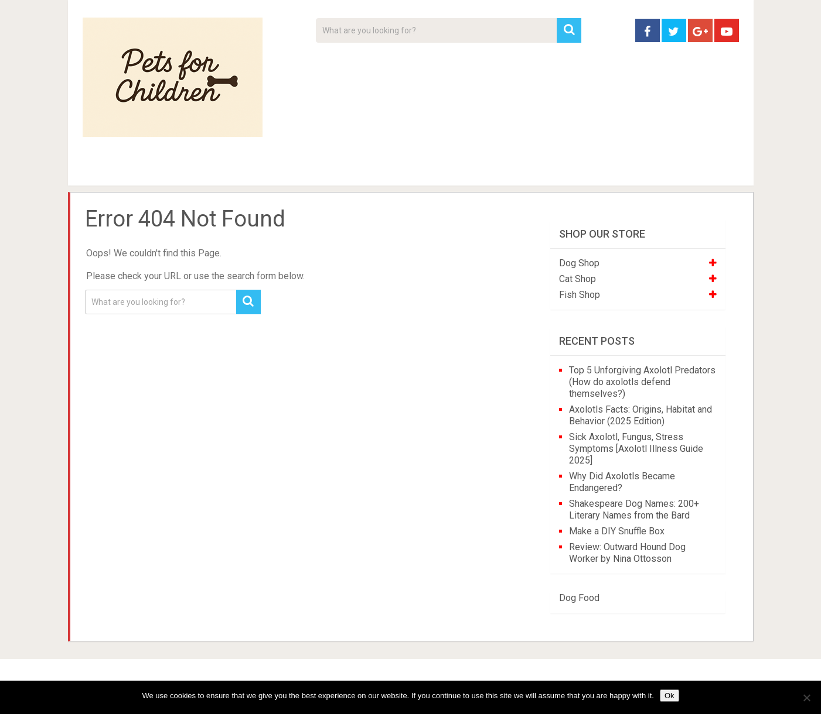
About (373, 169)
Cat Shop (577, 278)
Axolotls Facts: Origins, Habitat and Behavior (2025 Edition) (640, 415)
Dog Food (579, 597)
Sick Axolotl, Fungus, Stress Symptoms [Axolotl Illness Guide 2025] (636, 448)
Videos (310, 169)
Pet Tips (173, 169)
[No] (806, 697)
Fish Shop (579, 294)
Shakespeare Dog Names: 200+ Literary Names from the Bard (634, 509)
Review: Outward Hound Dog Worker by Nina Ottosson (627, 552)
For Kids (243, 169)
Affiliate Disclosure (466, 169)
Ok (669, 695)
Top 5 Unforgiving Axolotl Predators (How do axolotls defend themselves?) (642, 382)
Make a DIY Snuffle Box (617, 531)
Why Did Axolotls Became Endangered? (622, 482)
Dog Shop (579, 263)
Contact (564, 169)
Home (103, 169)
